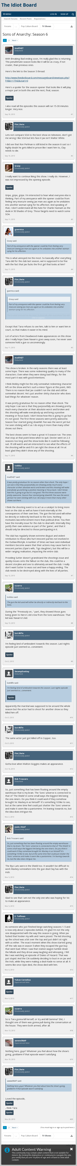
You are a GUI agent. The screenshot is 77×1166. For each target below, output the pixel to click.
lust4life (19, 633)
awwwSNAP (20, 1040)
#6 (72, 455)
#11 (71, 743)
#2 (72, 156)
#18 (71, 1030)
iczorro (18, 586)
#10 (71, 717)
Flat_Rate (19, 124)
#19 (71, 1059)
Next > (15, 40)
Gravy (17, 166)
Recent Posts (26, 19)
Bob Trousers (21, 779)
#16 (71, 970)
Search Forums (10, 19)
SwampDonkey (22, 671)
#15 (71, 906)
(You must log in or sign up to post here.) (57, 1127)
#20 (71, 1119)
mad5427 (19, 48)
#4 (72, 269)
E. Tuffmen (20, 916)
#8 (72, 623)
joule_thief (20, 827)
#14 (71, 877)
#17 (71, 998)
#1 (72, 114)
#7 (72, 576)
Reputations (39, 19)
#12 (71, 769)
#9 (72, 661)
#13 (71, 817)
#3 (72, 219)
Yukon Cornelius (23, 980)
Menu (7, 14)
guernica (19, 229)
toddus (18, 466)
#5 (72, 347)
